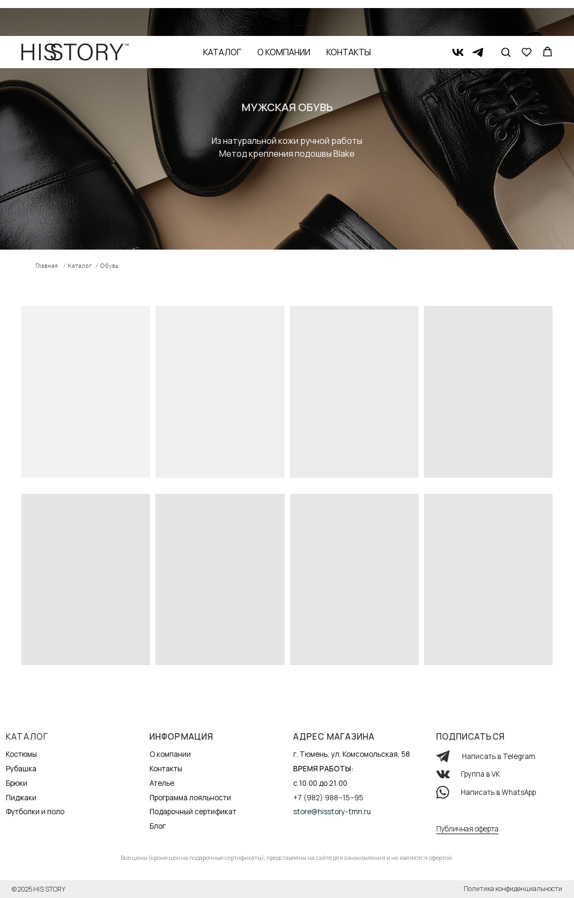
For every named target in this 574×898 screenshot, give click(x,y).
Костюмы (21, 754)
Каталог (222, 16)
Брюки (16, 783)
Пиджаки (21, 797)
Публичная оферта (467, 829)
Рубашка (21, 768)
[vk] (458, 16)
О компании (283, 16)
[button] (506, 16)
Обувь (109, 265)
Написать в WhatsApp (498, 792)
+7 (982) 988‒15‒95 (328, 797)
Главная (46, 265)
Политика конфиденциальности (513, 888)
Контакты (348, 16)
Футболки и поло (35, 811)
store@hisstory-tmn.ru (332, 811)
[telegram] (477, 16)
